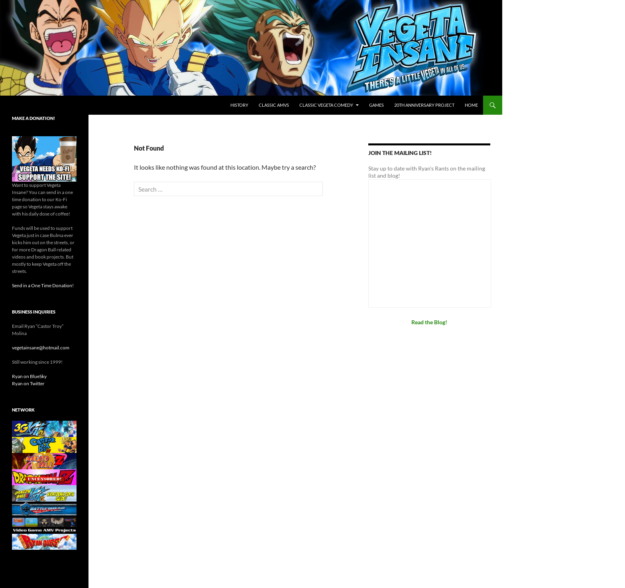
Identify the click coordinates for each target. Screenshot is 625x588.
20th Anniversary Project (424, 105)
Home (471, 105)
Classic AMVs (274, 105)
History (239, 105)
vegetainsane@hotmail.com (40, 348)
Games (376, 105)
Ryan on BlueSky (29, 376)
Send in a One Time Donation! (43, 285)
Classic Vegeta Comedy (326, 105)
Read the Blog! (429, 322)
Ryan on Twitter (28, 383)
